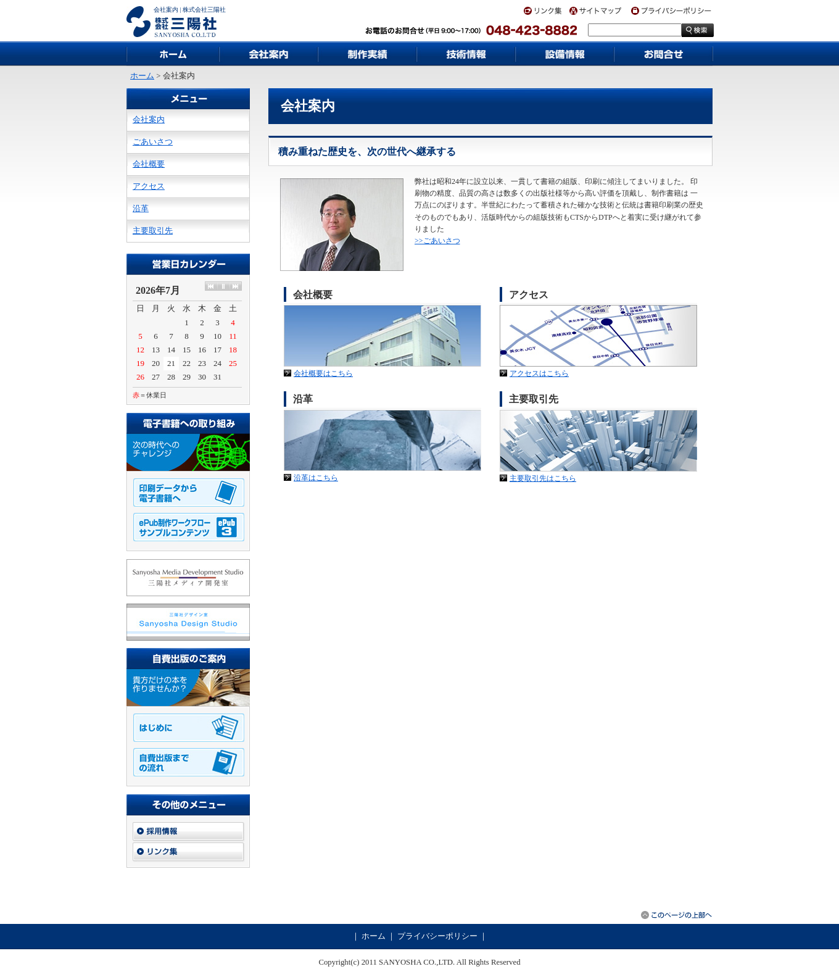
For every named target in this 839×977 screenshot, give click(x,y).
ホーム (142, 76)
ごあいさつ (153, 142)
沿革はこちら (316, 477)
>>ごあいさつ (437, 240)
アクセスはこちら (539, 373)
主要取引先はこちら (543, 478)
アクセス (149, 186)
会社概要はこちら (323, 373)
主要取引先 (153, 231)
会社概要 (149, 164)
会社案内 (149, 119)
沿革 (141, 208)
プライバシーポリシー (437, 936)
